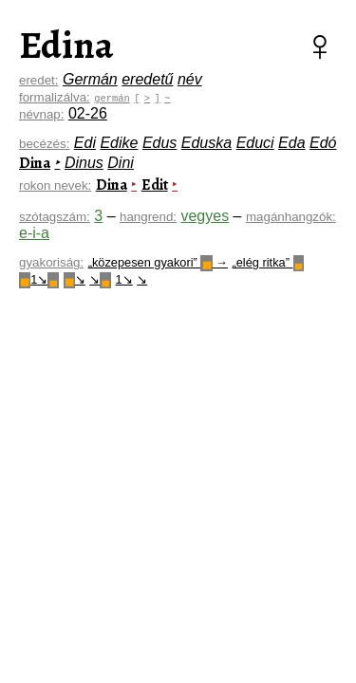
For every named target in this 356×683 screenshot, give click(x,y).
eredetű (147, 79)
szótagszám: (54, 217)
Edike (119, 143)
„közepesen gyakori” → (158, 262)
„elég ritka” (268, 262)
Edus (159, 143)
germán (111, 97)
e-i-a (34, 233)
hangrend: (148, 217)
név (190, 79)
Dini (120, 163)
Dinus (84, 163)
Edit (154, 185)
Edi (85, 143)
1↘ (39, 279)
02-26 (87, 113)
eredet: (39, 80)
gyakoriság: (51, 262)
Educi (255, 143)
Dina (34, 163)
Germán (90, 79)
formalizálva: (54, 97)
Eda (291, 143)
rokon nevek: (55, 185)
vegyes (204, 216)
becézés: (44, 144)
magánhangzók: (291, 217)
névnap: (41, 114)
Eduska (206, 143)
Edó (322, 143)
